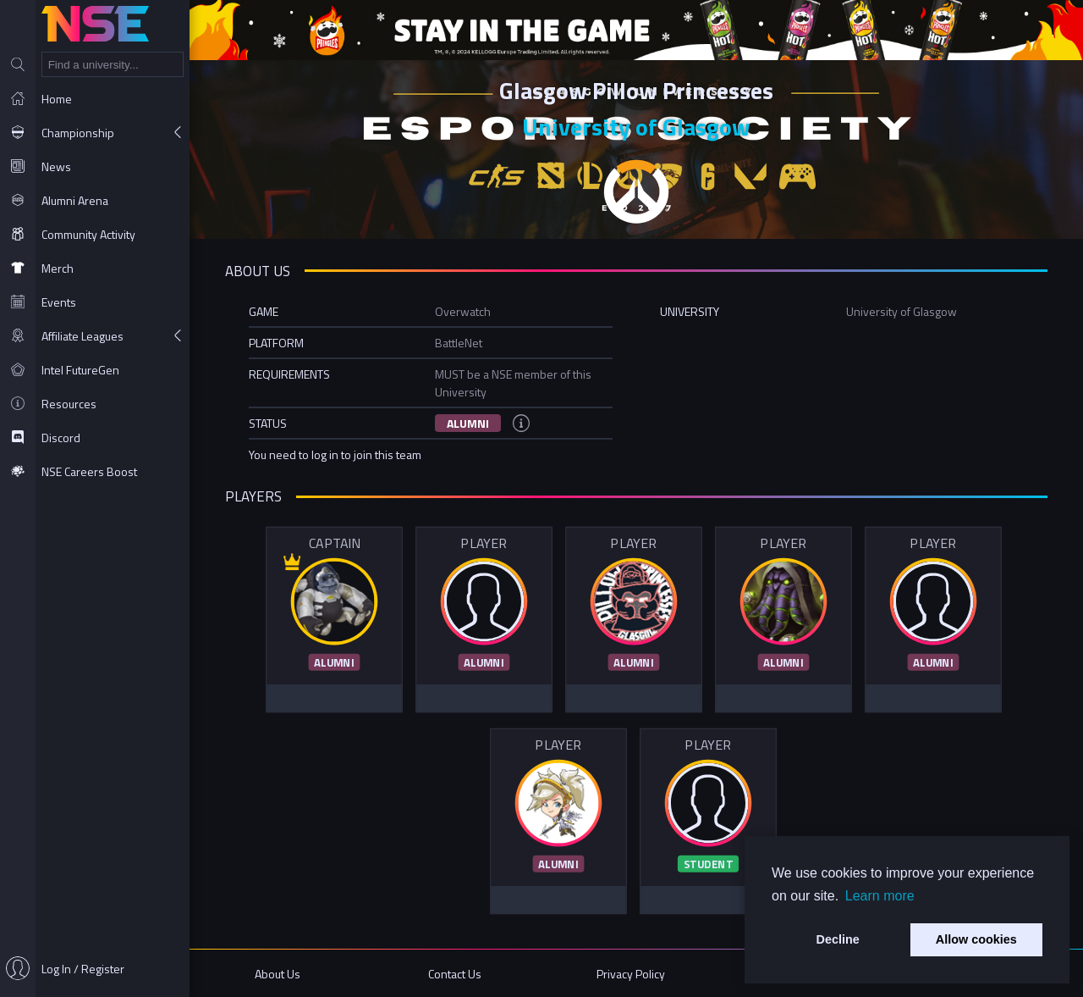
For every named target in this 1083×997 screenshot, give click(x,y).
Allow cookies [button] (976, 939)
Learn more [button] (880, 896)
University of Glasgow (636, 126)
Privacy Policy (630, 974)
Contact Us (454, 974)
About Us (277, 974)
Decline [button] (838, 939)
